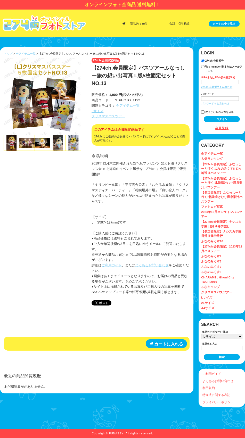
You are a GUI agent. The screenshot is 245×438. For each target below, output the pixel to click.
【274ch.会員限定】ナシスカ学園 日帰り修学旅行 (221, 224)
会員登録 (222, 128)
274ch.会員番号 (212, 60)
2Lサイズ (207, 302)
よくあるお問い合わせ (152, 265)
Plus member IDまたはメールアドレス (221, 68)
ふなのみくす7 (211, 266)
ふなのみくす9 (211, 256)
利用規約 (208, 388)
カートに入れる (166, 344)
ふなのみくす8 (211, 261)
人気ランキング (212, 158)
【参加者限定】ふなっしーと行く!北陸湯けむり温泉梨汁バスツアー (221, 197)
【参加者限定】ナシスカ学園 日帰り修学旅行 (221, 233)
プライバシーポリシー (217, 402)
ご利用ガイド (112, 265)
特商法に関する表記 (216, 394)
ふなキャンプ (210, 286)
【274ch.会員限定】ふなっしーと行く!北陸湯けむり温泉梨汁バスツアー (221, 183)
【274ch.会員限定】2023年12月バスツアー (221, 248)
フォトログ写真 (212, 206)
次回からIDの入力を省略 (217, 112)
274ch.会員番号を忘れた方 (216, 87)
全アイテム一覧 (26, 53)
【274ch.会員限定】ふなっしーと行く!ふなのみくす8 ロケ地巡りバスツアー (221, 168)
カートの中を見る (224, 23)
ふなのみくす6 (211, 272)
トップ (8, 53)
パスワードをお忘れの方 (215, 103)
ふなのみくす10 (212, 241)
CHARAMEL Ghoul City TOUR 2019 (217, 279)
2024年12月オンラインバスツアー (221, 214)
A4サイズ (207, 308)
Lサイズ (97, 111)
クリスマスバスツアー (108, 116)
